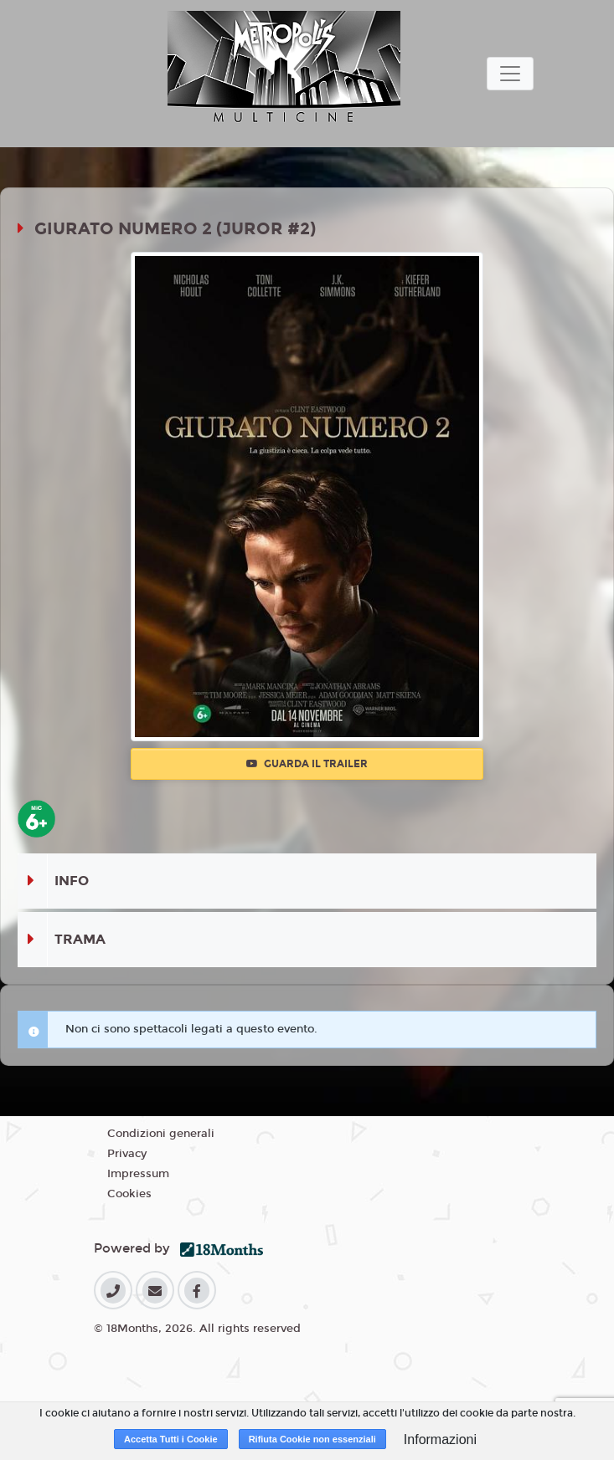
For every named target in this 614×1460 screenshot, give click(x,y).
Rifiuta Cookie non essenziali (312, 1439)
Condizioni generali (160, 1133)
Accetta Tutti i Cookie (171, 1439)
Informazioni (440, 1439)
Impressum (138, 1174)
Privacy (127, 1153)
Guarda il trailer (307, 764)
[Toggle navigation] (510, 73)
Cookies (129, 1194)
